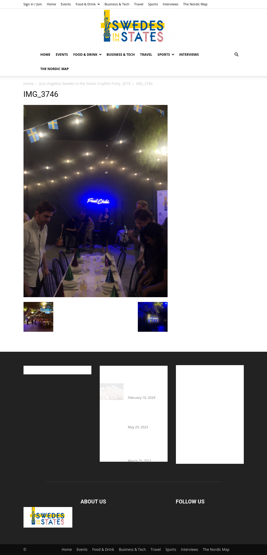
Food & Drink (88, 4)
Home (51, 4)
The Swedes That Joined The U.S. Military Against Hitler (148, 415)
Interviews (171, 4)
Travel (138, 4)
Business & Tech (116, 4)
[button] (236, 55)
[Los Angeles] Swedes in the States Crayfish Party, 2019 (84, 83)
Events (66, 4)
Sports (153, 4)
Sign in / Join (33, 4)
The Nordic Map (195, 4)
